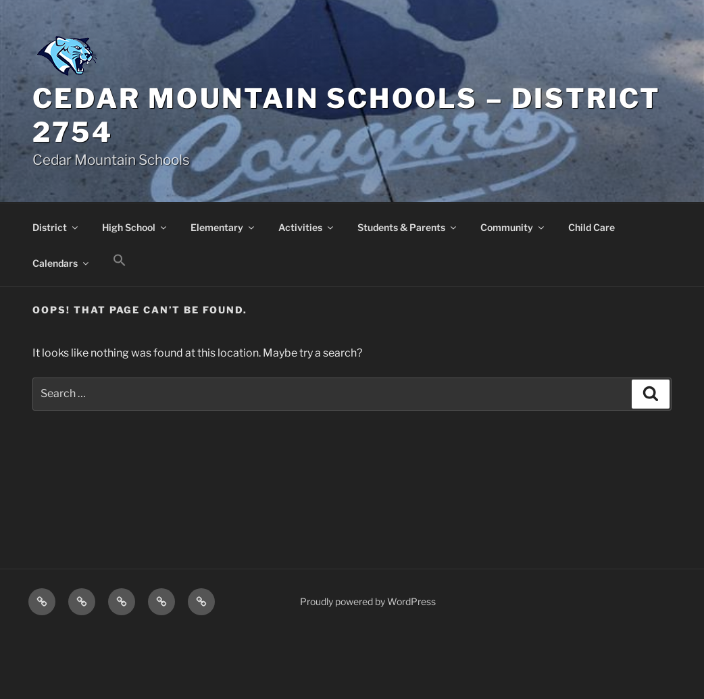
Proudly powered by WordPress (368, 601)
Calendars (61, 263)
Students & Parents (407, 227)
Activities (306, 227)
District (56, 227)
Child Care (591, 227)
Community (513, 227)
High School (135, 227)
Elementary (223, 227)
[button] (119, 261)
